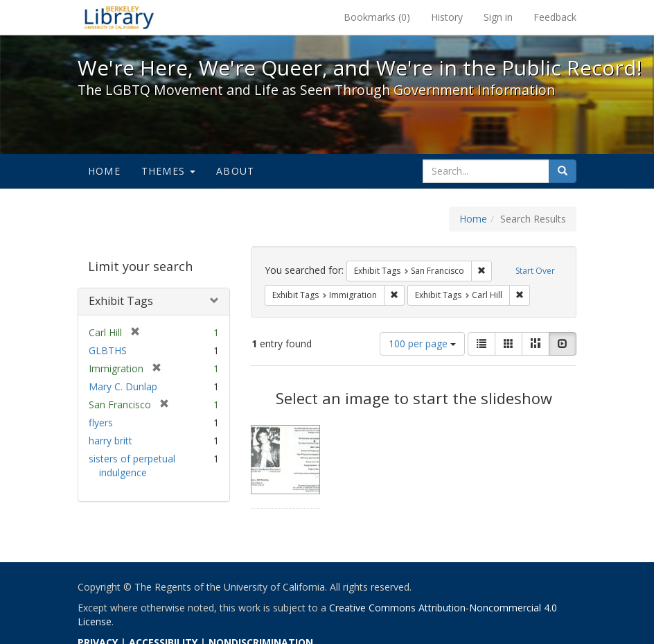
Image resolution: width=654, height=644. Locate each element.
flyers (101, 422)
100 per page (422, 343)
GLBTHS (108, 350)
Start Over (535, 271)
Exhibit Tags (121, 300)
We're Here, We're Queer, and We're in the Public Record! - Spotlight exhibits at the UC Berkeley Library (119, 17)
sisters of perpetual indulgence (132, 465)
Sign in (498, 17)
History (447, 17)
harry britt (110, 440)
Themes (168, 170)
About (235, 170)
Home (104, 170)
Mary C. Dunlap (123, 386)
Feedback (554, 17)
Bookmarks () (377, 17)
